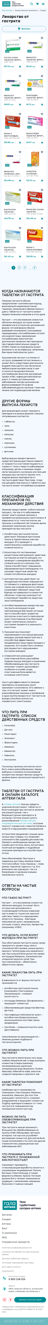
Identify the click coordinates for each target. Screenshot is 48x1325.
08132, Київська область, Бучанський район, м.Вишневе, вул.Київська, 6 (26, 1290)
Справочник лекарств (16, 1242)
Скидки (6, 1219)
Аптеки (6, 1224)
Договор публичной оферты (15, 1258)
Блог (4, 1229)
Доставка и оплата (11, 1267)
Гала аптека (7, 10)
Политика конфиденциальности (17, 1248)
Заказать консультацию (30, 1300)
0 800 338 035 (17, 1279)
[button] (20, 38)
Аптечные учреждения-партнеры (18, 1263)
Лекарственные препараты (26, 10)
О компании (9, 1233)
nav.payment (8, 1271)
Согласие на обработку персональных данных (20, 1253)
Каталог (7, 1215)
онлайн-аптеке (12, 804)
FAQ (4, 1238)
